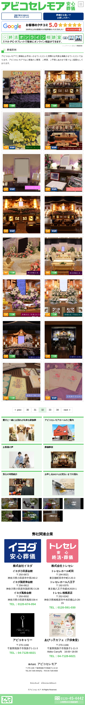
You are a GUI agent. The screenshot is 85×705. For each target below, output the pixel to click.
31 (35, 410)
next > (67, 410)
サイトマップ (34, 683)
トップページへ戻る (68, 46)
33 (50, 410)
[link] (42, 678)
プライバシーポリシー (48, 683)
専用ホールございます (21, 16)
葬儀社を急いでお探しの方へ (63, 16)
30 (27, 410)
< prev (18, 410)
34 (57, 410)
